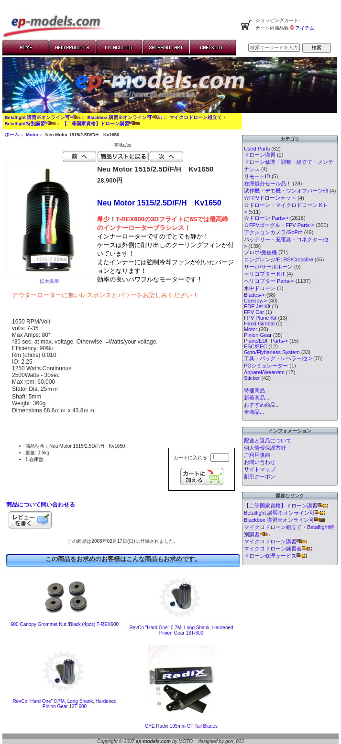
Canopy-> (255, 300)
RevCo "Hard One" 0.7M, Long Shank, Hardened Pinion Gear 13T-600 (181, 630)
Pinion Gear (258, 335)
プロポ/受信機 (260, 252)
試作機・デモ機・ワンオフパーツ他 (286, 191)
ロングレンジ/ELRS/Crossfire (278, 259)
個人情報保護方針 (265, 448)
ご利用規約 (257, 455)
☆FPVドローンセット (270, 198)
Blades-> (254, 295)
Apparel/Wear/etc (264, 372)
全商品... (254, 412)
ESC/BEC (255, 346)
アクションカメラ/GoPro (273, 232)
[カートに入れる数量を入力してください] (219, 457)
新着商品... (256, 397)
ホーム (12, 134)
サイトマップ (259, 469)
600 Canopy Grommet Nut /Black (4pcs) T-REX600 (65, 624)
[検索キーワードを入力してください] (274, 47)
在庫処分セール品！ (267, 183)
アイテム (304, 28)
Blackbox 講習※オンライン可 (124, 117)
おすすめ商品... (262, 405)
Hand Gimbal (259, 323)
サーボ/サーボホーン (268, 267)
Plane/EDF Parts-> (266, 341)
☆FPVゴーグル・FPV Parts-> (279, 225)
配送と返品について (267, 440)
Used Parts (257, 148)
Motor (32, 134)
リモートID (257, 176)
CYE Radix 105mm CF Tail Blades (181, 726)
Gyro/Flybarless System (272, 352)
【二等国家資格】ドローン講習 (101, 123)
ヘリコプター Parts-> (269, 281)
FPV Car (254, 312)
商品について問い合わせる (40, 504)
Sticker (252, 378)
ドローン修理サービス (275, 556)
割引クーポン (259, 476)
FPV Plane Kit (260, 318)
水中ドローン (259, 288)
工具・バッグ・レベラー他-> (278, 358)
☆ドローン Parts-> (266, 218)
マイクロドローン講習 (275, 541)
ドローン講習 (259, 155)
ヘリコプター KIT (264, 274)
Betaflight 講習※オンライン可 (42, 117)
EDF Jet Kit (257, 306)
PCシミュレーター (266, 365)
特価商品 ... (257, 390)
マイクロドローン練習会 (278, 548)
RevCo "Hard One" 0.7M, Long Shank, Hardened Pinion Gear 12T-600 (64, 704)
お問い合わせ (259, 462)
